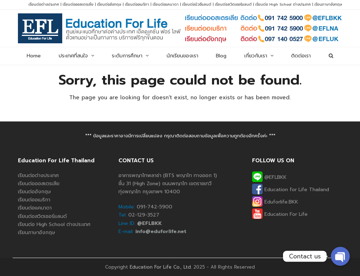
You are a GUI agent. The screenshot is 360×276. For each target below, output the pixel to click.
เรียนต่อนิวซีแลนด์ (196, 4)
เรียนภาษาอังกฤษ (328, 4)
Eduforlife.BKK (275, 202)
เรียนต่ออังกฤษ (109, 4)
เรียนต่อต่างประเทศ (43, 4)
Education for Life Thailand (290, 189)
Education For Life (280, 214)
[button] (331, 56)
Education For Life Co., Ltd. (161, 267)
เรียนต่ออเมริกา (137, 4)
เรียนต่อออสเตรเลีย (78, 4)
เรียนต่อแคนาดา (166, 4)
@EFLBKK (269, 177)
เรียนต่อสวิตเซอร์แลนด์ (233, 4)
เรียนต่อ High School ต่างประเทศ (283, 4)
